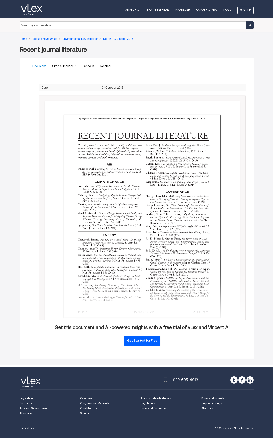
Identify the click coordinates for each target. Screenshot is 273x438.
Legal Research (157, 10)
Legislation (26, 398)
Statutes (207, 408)
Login (227, 10)
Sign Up (245, 10)
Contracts (26, 403)
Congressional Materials (94, 403)
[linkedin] (250, 380)
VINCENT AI (132, 10)
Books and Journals (212, 398)
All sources (26, 413)
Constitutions (88, 408)
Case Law (86, 398)
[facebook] (242, 380)
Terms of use (27, 428)
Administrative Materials (156, 398)
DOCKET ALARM (206, 10)
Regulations (148, 403)
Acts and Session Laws (33, 408)
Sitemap (85, 413)
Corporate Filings (211, 403)
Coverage (182, 10)
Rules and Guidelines (153, 408)
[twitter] (234, 380)
